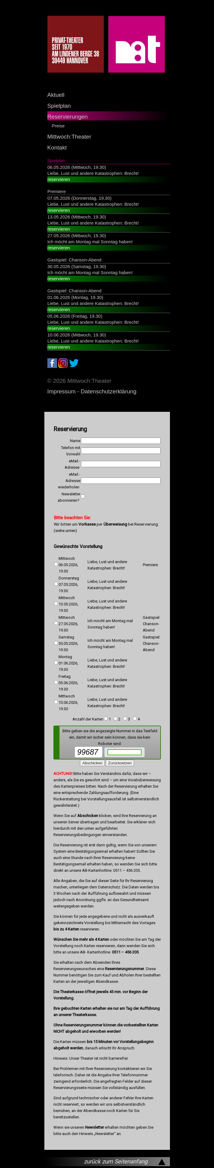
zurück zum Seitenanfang (116, 1161)
